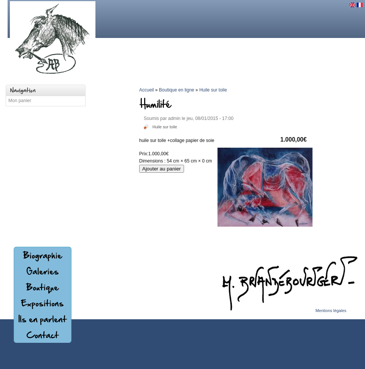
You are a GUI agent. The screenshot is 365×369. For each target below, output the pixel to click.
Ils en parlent (42, 319)
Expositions (42, 303)
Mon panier (19, 100)
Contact (42, 335)
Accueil (146, 90)
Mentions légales (331, 310)
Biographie (42, 255)
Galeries (42, 271)
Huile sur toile (164, 127)
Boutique (42, 287)
